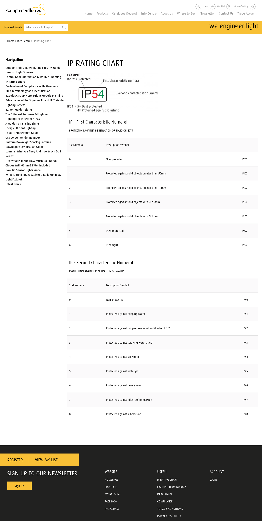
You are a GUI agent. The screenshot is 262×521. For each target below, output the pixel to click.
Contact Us (226, 13)
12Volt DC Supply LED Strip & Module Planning (34, 95)
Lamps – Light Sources (19, 72)
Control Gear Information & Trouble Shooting (33, 77)
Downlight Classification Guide (24, 146)
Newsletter (207, 13)
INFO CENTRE (164, 494)
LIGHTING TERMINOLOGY (171, 486)
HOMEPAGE (111, 479)
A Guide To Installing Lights (22, 123)
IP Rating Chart (15, 81)
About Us (167, 13)
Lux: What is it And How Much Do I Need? (31, 160)
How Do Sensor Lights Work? (23, 170)
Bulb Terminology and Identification (27, 91)
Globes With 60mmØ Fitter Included (27, 165)
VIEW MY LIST (46, 460)
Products (102, 13)
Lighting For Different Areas (22, 118)
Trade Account (247, 13)
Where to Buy (186, 13)
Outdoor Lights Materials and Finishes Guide (33, 67)
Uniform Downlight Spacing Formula (28, 142)
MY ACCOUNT (112, 494)
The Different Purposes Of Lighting (27, 114)
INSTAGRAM (112, 508)
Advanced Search (13, 27)
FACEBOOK (111, 501)
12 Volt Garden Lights (18, 109)
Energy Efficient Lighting (20, 128)
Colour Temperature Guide (22, 132)
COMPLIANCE (164, 501)
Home (88, 13)
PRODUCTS (111, 486)
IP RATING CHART (167, 479)
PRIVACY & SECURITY (169, 516)
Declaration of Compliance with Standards (31, 86)
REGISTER (15, 460)
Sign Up (19, 485)
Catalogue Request (124, 13)
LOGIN (213, 479)
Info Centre (148, 13)
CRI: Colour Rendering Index (22, 137)
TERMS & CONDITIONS (170, 508)
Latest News (13, 184)
